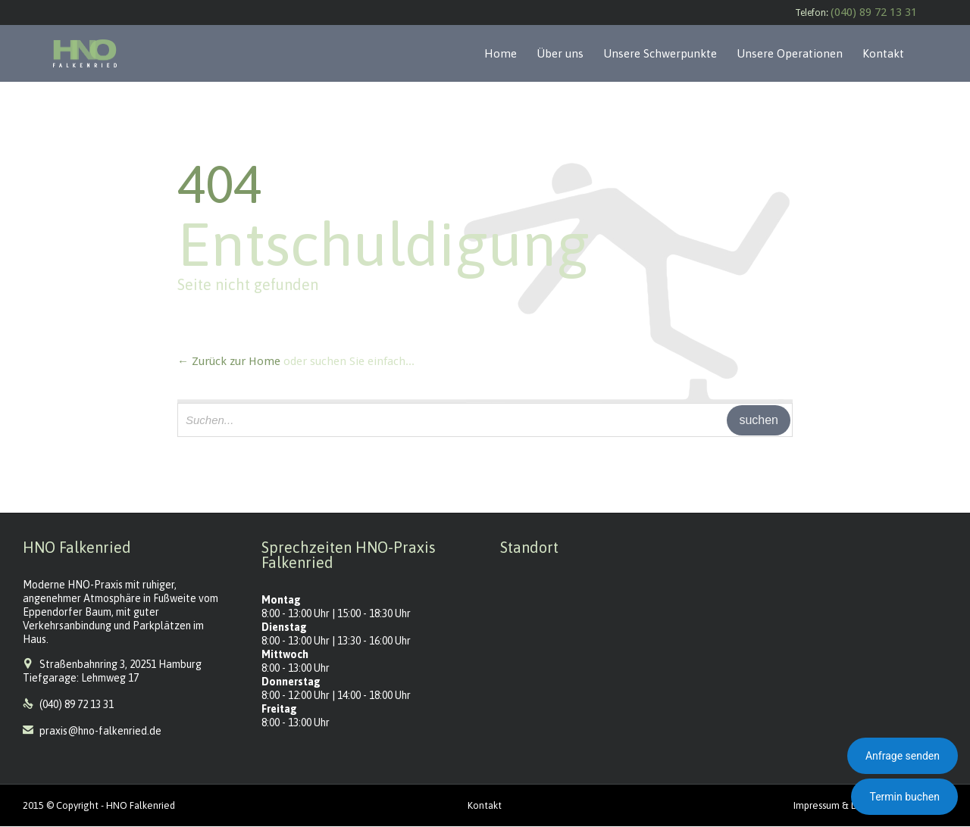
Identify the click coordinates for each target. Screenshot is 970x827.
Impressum (816, 805)
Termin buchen (904, 797)
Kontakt (485, 805)
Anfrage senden (902, 756)
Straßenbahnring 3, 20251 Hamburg (120, 664)
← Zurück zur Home (228, 361)
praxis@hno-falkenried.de (92, 731)
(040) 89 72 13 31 (874, 12)
